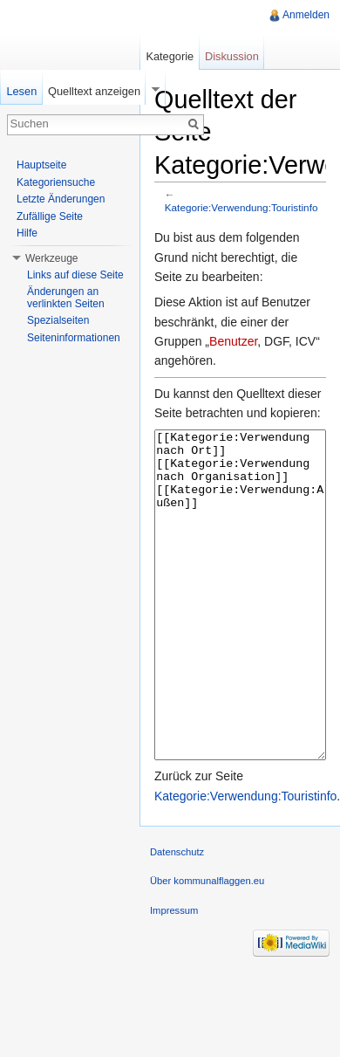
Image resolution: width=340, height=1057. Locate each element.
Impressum (174, 976)
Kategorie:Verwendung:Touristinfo (241, 207)
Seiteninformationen (73, 338)
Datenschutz (177, 917)
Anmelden (306, 15)
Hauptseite (41, 165)
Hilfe (27, 233)
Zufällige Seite (50, 216)
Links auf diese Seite (75, 275)
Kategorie (170, 56)
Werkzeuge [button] (51, 258)
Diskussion (232, 56)
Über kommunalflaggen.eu (207, 946)
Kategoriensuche (56, 182)
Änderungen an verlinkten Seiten (66, 297)
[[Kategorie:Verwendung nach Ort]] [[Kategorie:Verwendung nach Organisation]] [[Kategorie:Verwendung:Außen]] (240, 628)
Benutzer (233, 341)
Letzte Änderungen (61, 199)
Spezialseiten (58, 320)
